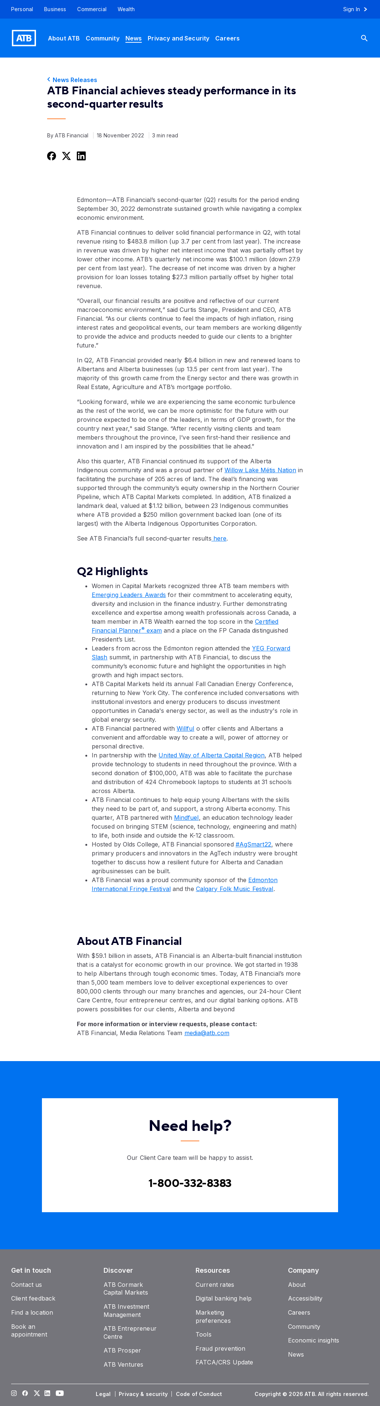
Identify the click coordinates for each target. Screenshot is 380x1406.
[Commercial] (92, 9)
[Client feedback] (33, 1298)
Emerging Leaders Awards (129, 594)
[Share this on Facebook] (51, 155)
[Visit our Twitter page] (36, 1394)
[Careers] (227, 38)
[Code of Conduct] (200, 1394)
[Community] (102, 38)
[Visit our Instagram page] (14, 1394)
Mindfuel (186, 817)
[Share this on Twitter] (65, 155)
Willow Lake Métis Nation (260, 470)
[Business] (55, 9)
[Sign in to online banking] (358, 9)
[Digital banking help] (224, 1298)
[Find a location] (32, 1312)
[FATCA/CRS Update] (224, 1362)
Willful (185, 728)
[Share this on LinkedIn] (80, 155)
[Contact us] (26, 1284)
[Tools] (204, 1334)
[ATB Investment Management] (127, 1310)
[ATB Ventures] (124, 1364)
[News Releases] (190, 79)
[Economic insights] (314, 1340)
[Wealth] (126, 9)
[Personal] (19, 9)
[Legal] (103, 1394)
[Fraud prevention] (220, 1348)
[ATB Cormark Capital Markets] (126, 1288)
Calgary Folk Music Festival (234, 889)
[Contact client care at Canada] (190, 1183)
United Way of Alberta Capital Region (211, 755)
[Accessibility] (305, 1298)
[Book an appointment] (29, 1330)
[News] (133, 38)
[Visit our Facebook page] (25, 1394)
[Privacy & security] (144, 1394)
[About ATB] (64, 38)
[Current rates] (215, 1284)
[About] (297, 1284)
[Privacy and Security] (178, 38)
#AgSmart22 (253, 844)
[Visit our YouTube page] (58, 1394)
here (219, 538)
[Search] (370, 38)
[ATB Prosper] (122, 1350)
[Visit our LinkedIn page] (47, 1394)
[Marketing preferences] (213, 1316)
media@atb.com (206, 1033)
